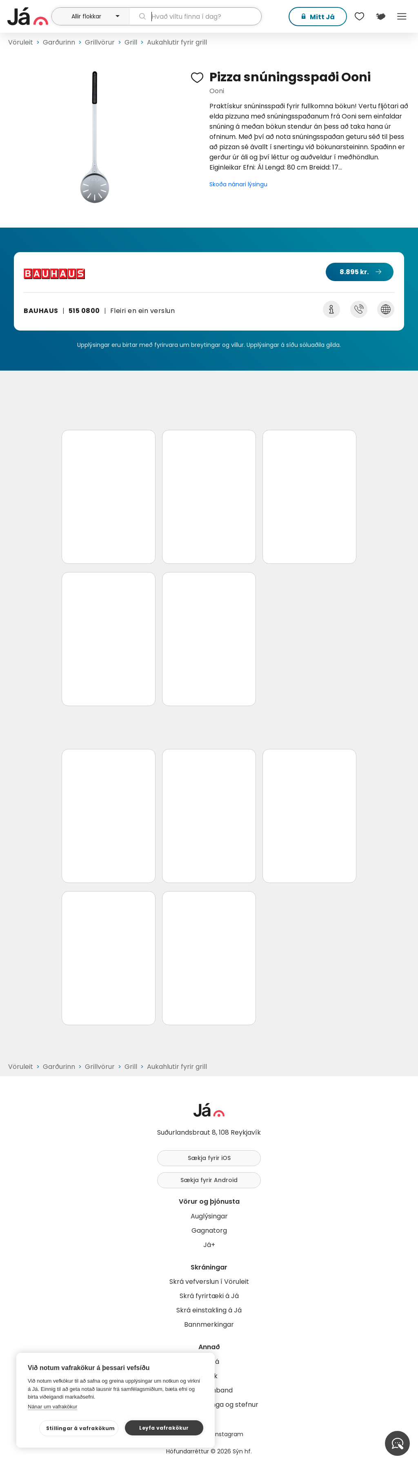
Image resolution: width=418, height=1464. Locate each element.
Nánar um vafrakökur (52, 1407)
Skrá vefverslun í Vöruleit (209, 1281)
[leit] (195, 16)
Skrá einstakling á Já (209, 1310)
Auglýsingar (209, 1216)
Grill (131, 42)
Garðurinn (59, 42)
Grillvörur (100, 42)
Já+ (209, 1244)
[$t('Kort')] (380, 16)
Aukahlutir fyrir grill (177, 42)
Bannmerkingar (209, 1324)
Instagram (228, 1434)
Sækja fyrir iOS (209, 1158)
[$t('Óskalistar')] (359, 16)
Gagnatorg (209, 1230)
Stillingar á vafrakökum (80, 1428)
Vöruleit (20, 42)
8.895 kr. (354, 272)
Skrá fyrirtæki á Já (209, 1296)
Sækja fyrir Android (209, 1180)
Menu (402, 16)
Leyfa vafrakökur (164, 1427)
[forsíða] (28, 16)
